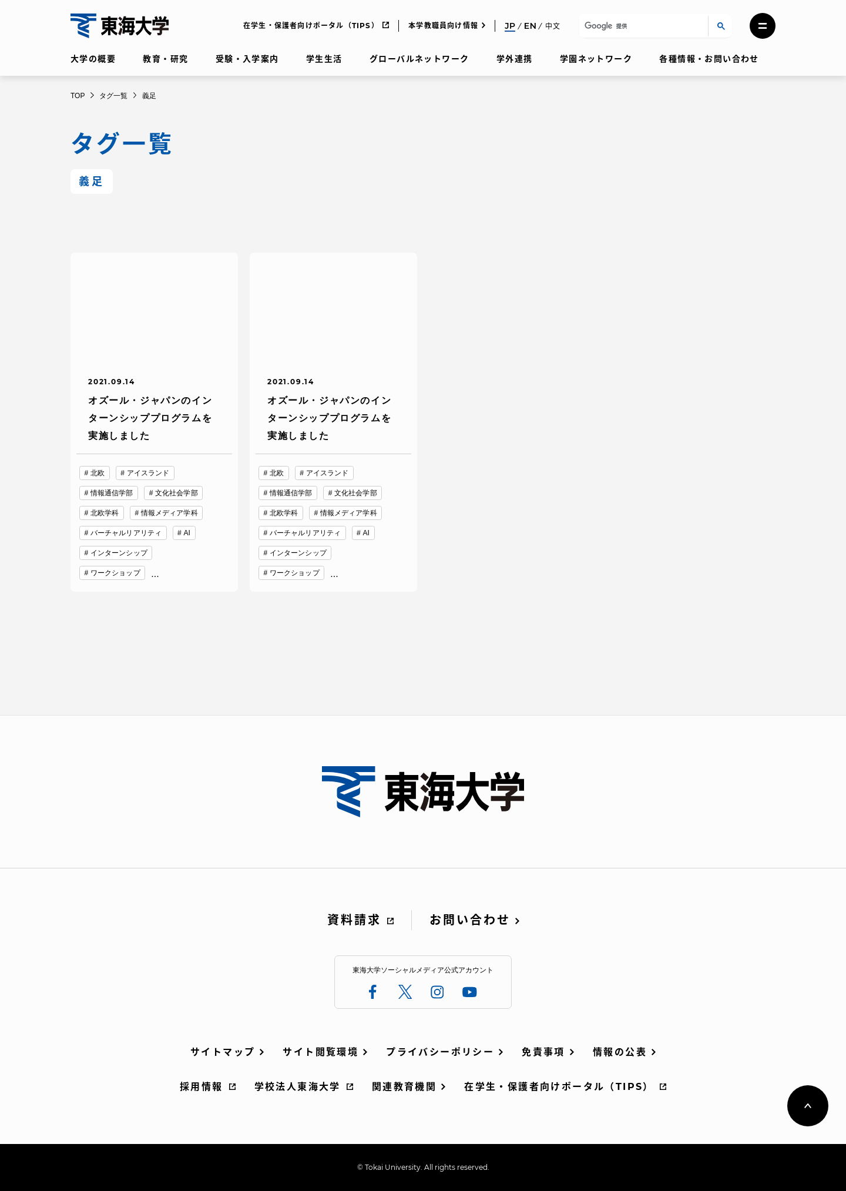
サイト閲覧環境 (320, 1052)
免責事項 (543, 1052)
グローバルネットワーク (419, 58)
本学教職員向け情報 (443, 25)
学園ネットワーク (596, 58)
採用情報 (201, 1086)
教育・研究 (165, 58)
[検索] (642, 26)
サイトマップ (222, 1052)
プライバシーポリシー (440, 1052)
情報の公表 (620, 1052)
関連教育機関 (404, 1086)
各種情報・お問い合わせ (708, 58)
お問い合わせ (470, 920)
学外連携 (514, 58)
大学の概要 (93, 58)
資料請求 (354, 920)
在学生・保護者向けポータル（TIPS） (311, 25)
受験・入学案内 (247, 58)
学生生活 (324, 58)
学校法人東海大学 (297, 1086)
